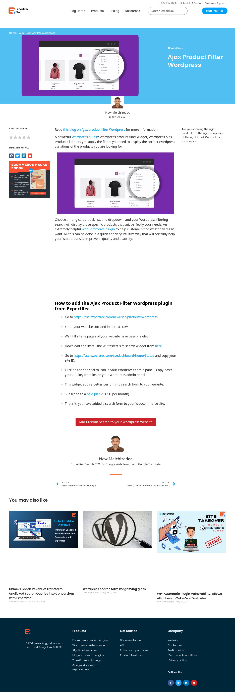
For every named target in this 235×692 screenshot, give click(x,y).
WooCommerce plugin (98, 229)
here (158, 346)
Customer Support (215, 3)
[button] (181, 10)
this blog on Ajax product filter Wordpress (94, 129)
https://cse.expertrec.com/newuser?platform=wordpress (116, 317)
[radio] (11, 137)
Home (13, 33)
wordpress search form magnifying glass (114, 589)
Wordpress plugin (85, 137)
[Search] (184, 10)
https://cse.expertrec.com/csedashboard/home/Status (114, 355)
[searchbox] (165, 10)
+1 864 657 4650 (165, 3)
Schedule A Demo (189, 3)
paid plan (94, 394)
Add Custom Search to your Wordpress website (115, 422)
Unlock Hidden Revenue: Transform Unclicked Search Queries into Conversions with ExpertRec (42, 593)
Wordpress (177, 48)
